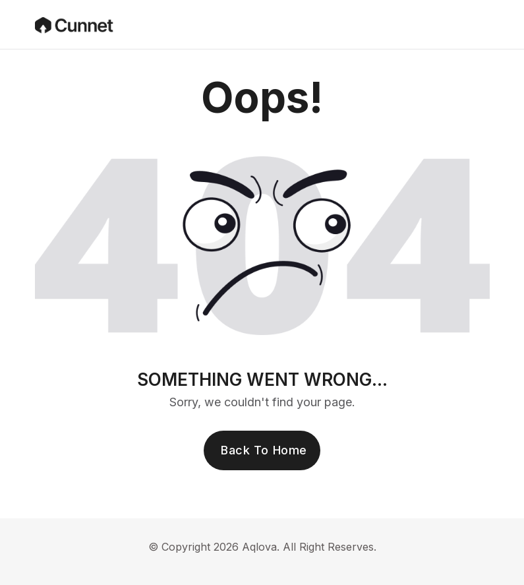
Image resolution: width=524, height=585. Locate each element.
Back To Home (263, 450)
